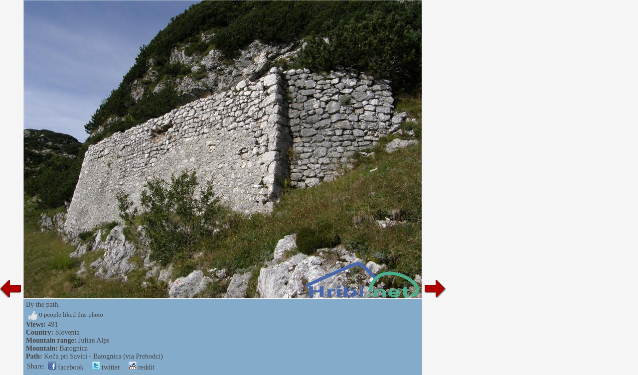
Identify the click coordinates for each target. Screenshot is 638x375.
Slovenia (67, 332)
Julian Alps (94, 340)
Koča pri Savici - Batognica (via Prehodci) (103, 356)
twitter (106, 367)
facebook (66, 367)
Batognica (73, 348)
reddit (142, 367)
